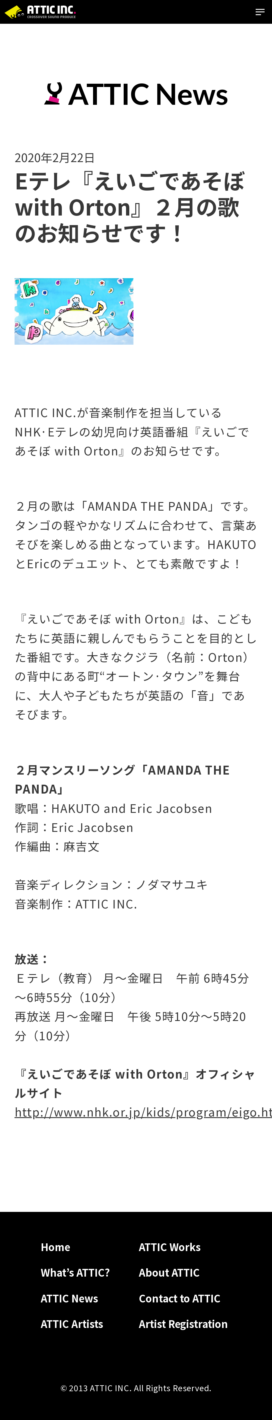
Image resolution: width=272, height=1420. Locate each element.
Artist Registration (183, 1323)
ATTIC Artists (72, 1323)
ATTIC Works (170, 1246)
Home (55, 1246)
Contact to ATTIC (180, 1298)
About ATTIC (169, 1272)
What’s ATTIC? (75, 1272)
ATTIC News (69, 1298)
